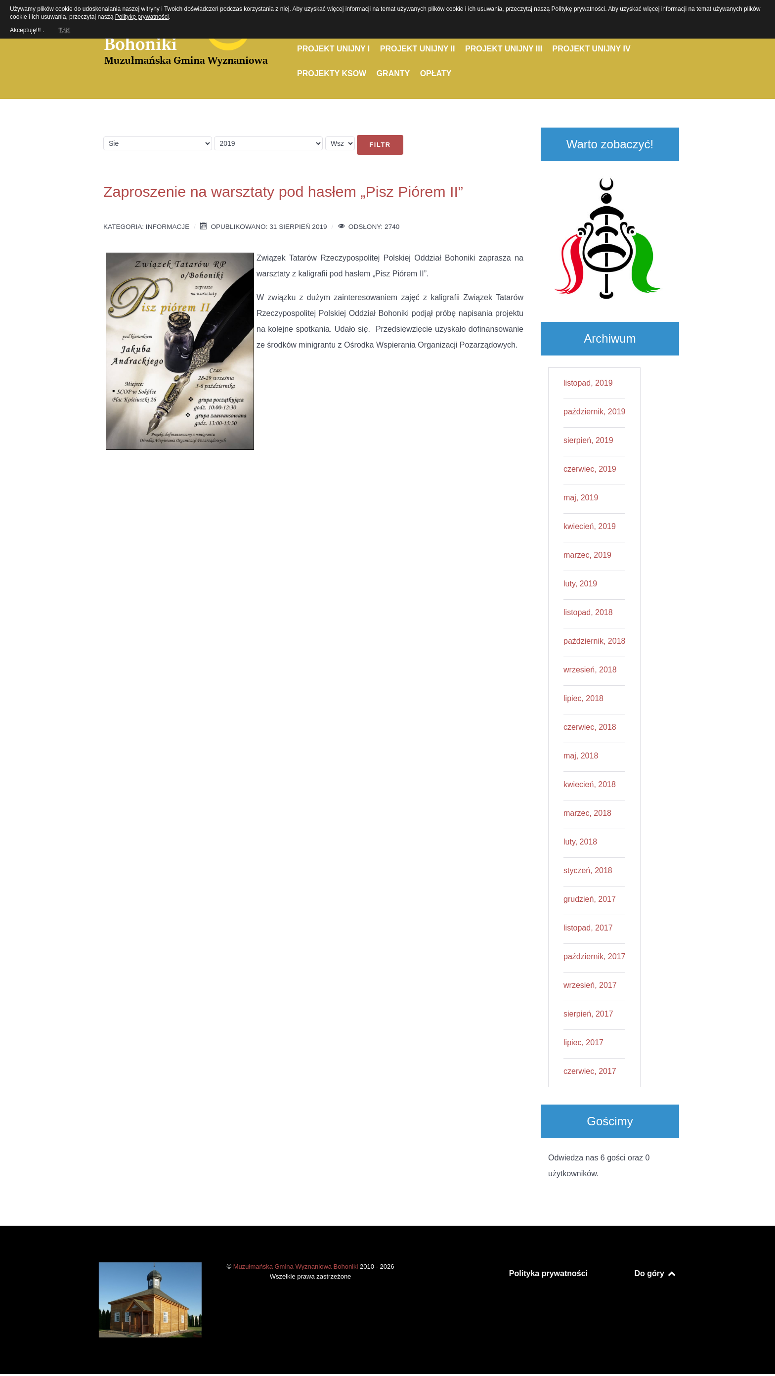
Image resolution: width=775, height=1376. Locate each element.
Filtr (379, 144)
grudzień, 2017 (589, 899)
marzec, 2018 (587, 813)
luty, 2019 (580, 583)
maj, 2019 (580, 497)
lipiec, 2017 (583, 1042)
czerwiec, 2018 (589, 727)
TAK (63, 29)
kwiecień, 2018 (589, 784)
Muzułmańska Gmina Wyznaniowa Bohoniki (296, 1266)
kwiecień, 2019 (589, 526)
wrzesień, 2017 (590, 985)
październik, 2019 (594, 411)
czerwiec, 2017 (589, 1071)
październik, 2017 (594, 956)
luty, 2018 (580, 842)
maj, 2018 (580, 756)
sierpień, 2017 (588, 1014)
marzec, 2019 (587, 555)
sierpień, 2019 (588, 440)
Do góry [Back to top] (656, 1273)
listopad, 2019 (588, 383)
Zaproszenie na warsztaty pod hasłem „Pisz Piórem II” (283, 191)
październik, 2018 (594, 641)
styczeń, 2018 (587, 870)
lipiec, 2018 (583, 698)
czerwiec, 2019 (589, 469)
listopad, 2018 (588, 612)
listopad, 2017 (588, 928)
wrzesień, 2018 (590, 670)
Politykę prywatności (142, 16)
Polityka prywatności (548, 1273)
